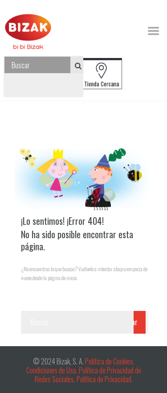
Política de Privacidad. (105, 379)
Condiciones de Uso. (52, 370)
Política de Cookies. (109, 361)
